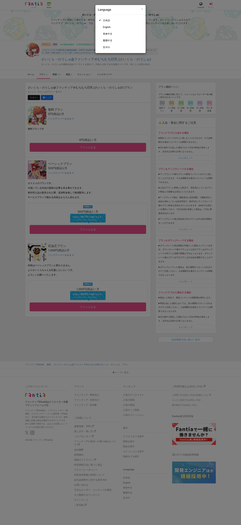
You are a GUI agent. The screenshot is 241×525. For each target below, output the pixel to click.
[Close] (142, 9)
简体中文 (107, 33)
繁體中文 (107, 40)
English (106, 27)
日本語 (106, 20)
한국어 (106, 47)
